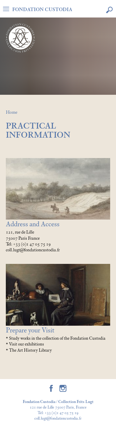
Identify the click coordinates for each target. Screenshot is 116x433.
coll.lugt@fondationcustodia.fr (58, 418)
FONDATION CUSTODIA (42, 9)
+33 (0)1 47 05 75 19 (61, 413)
